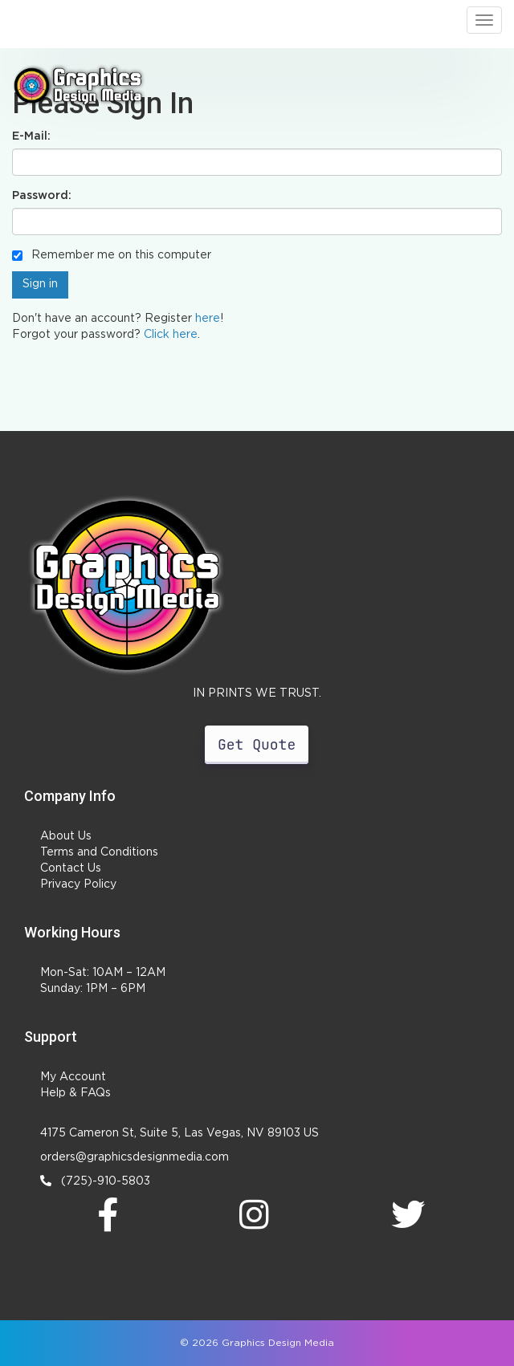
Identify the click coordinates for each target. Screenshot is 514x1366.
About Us (66, 836)
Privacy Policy (78, 884)
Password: (41, 195)
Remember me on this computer (111, 255)
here (207, 318)
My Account (73, 1077)
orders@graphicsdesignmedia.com (134, 1157)
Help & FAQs (75, 1093)
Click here (171, 334)
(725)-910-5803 (95, 1181)
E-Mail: (31, 136)
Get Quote (257, 745)
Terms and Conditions (99, 852)
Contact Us (70, 868)
